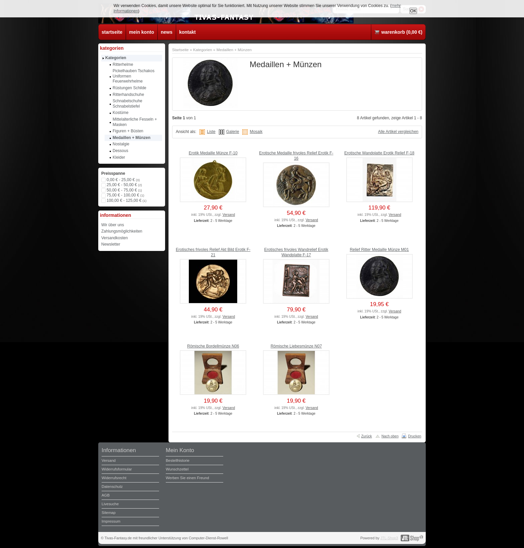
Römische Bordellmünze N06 (213, 346)
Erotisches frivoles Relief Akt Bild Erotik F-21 (213, 252)
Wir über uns (112, 225)
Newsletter (110, 244)
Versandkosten (114, 238)
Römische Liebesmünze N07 (296, 346)
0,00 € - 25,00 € (123, 179)
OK (413, 10)
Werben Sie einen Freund (187, 478)
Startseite (180, 49)
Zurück (366, 436)
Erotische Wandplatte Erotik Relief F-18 (379, 153)
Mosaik (256, 131)
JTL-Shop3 (389, 538)
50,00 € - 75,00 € (124, 190)
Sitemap (109, 513)
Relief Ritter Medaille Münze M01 (379, 249)
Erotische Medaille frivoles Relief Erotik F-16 (296, 156)
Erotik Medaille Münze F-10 (213, 153)
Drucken (414, 436)
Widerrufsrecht (114, 478)
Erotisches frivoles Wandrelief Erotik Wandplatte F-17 (296, 252)
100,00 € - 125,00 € (126, 200)
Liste (211, 131)
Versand (229, 215)
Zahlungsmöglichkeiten (121, 231)
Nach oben (389, 436)
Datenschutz (112, 487)
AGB (106, 495)
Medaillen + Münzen (234, 49)
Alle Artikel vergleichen (398, 131)
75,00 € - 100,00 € (125, 195)
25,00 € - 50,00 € (124, 184)
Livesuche (110, 504)
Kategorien (202, 49)
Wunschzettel (177, 469)
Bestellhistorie (177, 460)
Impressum (111, 521)
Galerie (232, 131)
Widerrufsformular (117, 469)
